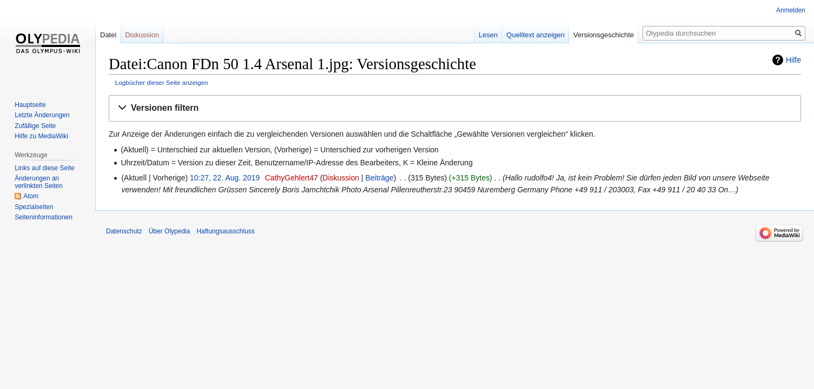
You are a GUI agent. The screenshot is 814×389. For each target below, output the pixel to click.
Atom (30, 196)
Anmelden (790, 10)
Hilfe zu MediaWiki (41, 136)
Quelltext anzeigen (535, 35)
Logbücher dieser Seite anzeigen (161, 82)
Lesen (488, 35)
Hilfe (793, 60)
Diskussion (340, 177)
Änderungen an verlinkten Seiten (39, 182)
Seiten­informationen (43, 217)
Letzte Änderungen (42, 115)
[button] (455, 108)
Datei (108, 35)
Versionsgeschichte (603, 35)
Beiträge (379, 177)
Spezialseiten (34, 207)
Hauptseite (30, 105)
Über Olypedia (169, 231)
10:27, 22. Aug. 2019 (225, 177)
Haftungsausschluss (225, 231)
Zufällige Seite (35, 126)
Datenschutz (124, 231)
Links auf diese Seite (45, 168)
